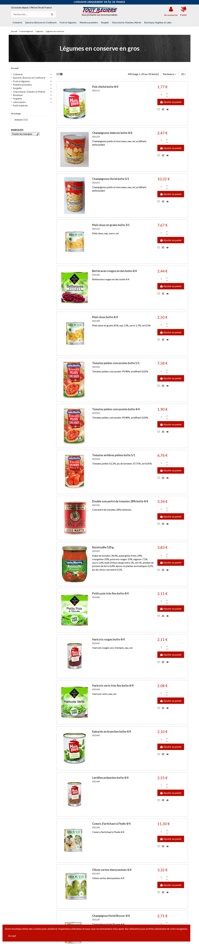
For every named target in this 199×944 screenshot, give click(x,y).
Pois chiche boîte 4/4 (105, 86)
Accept (12, 935)
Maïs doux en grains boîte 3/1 (111, 225)
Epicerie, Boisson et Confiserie (29, 77)
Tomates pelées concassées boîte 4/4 (116, 409)
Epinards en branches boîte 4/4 (111, 731)
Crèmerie (18, 74)
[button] (158, 22)
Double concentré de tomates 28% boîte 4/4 (120, 501)
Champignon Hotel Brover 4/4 (111, 915)
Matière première (22, 84)
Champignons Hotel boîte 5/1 (110, 179)
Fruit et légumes (21, 81)
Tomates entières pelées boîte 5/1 (113, 455)
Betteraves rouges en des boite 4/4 (114, 271)
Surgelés (17, 88)
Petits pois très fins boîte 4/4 (110, 593)
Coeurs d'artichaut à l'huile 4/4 (111, 823)
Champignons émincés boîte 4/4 (112, 133)
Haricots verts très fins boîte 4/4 (112, 685)
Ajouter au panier (171, 101)
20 (183, 74)
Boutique (18, 95)
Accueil (14, 68)
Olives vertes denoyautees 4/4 (111, 869)
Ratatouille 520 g (103, 547)
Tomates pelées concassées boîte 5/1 (116, 363)
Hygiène (17, 98)
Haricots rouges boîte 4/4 (108, 639)
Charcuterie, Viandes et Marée (29, 91)
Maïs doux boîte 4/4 (105, 317)
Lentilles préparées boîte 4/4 (110, 777)
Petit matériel (20, 105)
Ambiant (21, 119)
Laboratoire (19, 102)
